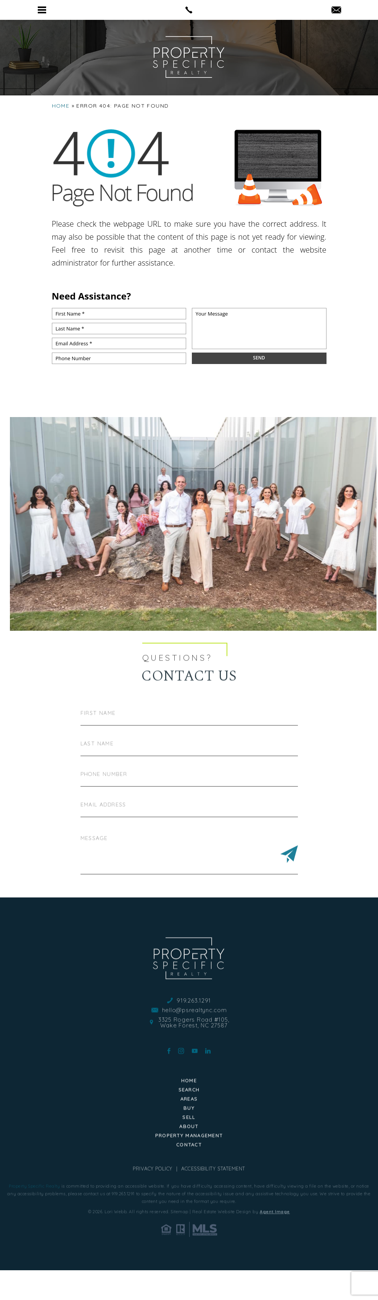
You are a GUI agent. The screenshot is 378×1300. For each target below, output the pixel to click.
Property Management (189, 1168)
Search (189, 1123)
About (189, 1159)
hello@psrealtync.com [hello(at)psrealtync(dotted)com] (194, 1043)
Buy (189, 1141)
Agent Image (275, 1244)
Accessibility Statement (213, 1202)
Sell (188, 1150)
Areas (189, 1132)
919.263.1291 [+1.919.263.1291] (194, 1033)
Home (189, 1113)
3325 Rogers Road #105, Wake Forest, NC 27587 (194, 1055)
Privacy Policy (152, 1202)
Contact (189, 1177)
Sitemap (179, 1244)
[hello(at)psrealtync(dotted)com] (336, 10)
